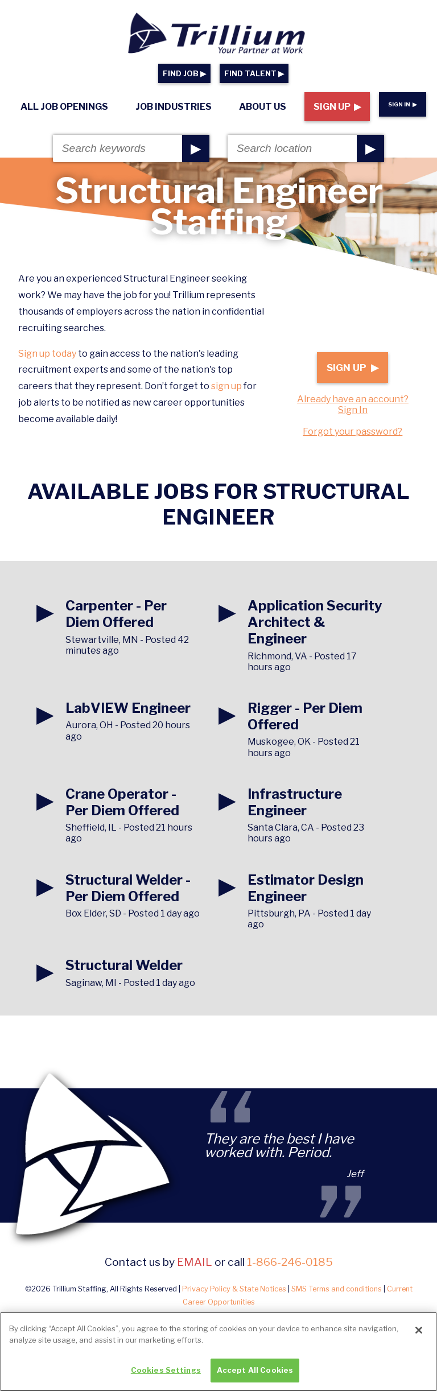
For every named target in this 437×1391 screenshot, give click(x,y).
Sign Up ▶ (337, 106)
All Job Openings (64, 106)
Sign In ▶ (402, 104)
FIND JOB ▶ (184, 73)
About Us (262, 106)
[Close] (418, 1338)
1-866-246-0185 (290, 1262)
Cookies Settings (166, 1378)
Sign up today (47, 353)
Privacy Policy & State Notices (234, 1289)
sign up (226, 386)
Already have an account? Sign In (353, 404)
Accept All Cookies (255, 1378)
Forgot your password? (352, 431)
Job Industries (173, 106)
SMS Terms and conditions (336, 1289)
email (194, 1262)
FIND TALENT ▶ (254, 73)
